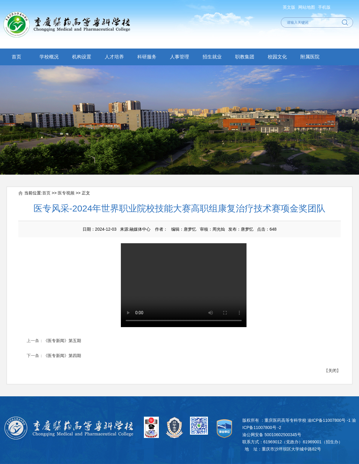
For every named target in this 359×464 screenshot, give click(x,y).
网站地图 (306, 7)
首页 (16, 56)
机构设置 (81, 56)
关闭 (332, 370)
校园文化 (277, 56)
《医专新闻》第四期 (62, 355)
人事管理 (179, 56)
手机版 (324, 7)
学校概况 (49, 56)
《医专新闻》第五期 (62, 340)
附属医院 (310, 56)
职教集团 (244, 56)
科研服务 (146, 56)
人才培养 (114, 56)
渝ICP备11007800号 (327, 420)
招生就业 (212, 56)
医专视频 (66, 193)
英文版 (289, 7)
